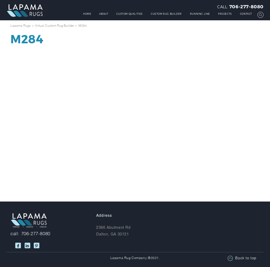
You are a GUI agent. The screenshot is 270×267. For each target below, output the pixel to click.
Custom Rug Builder (166, 13)
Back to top (246, 258)
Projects (225, 13)
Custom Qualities (129, 13)
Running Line (200, 13)
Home (87, 13)
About (103, 13)
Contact (246, 13)
